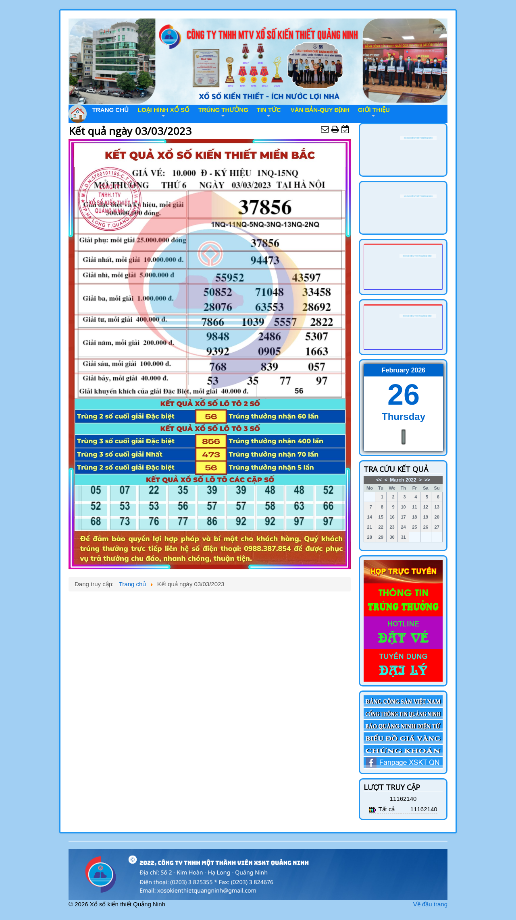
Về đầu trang (430, 904)
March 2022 (403, 480)
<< (379, 480)
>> (427, 480)
